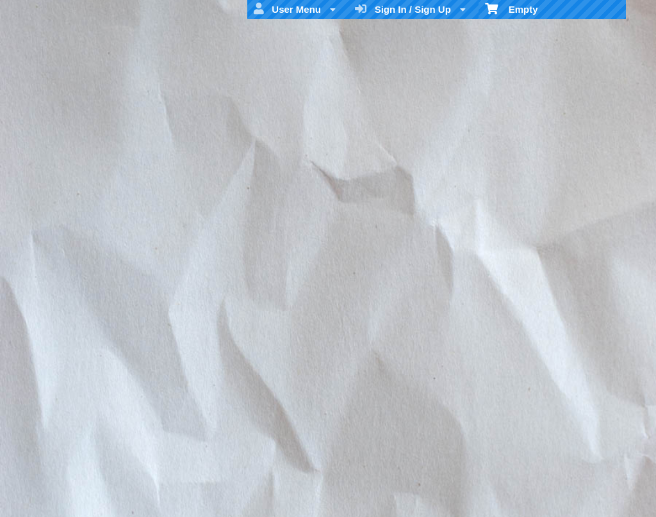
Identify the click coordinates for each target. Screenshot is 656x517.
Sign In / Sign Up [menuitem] (410, 9)
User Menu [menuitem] (295, 9)
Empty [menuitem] (511, 8)
